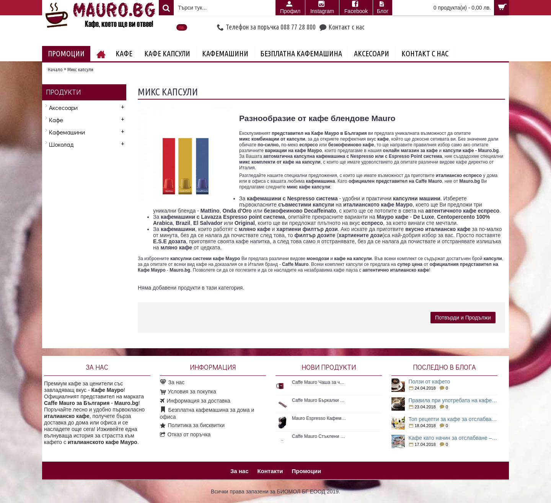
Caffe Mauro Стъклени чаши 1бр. (319, 436)
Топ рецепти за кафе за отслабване (453, 419)
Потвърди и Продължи (463, 318)
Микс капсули (80, 69)
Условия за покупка (188, 391)
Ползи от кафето (429, 381)
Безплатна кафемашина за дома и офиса (207, 413)
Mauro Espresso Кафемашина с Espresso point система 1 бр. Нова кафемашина (319, 418)
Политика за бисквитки (192, 425)
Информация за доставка (195, 401)
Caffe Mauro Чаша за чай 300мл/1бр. (319, 382)
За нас (172, 382)
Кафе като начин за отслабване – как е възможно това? (453, 438)
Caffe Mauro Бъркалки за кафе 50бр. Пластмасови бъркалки (319, 400)
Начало (55, 69)
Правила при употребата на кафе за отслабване (453, 400)
